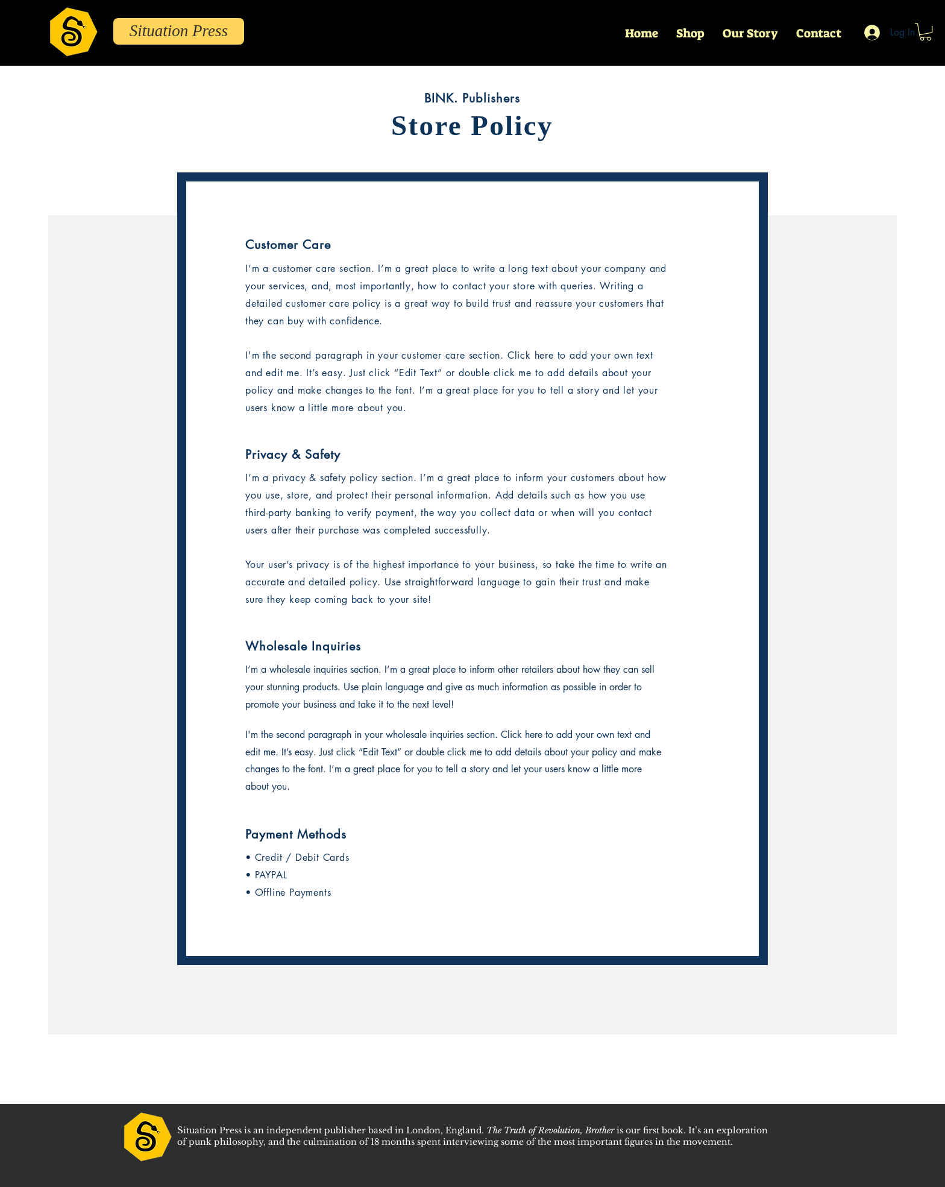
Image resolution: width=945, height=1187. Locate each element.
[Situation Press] (178, 31)
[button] (925, 31)
